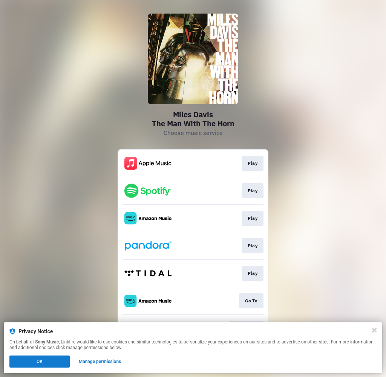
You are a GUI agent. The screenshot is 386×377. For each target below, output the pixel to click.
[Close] (374, 330)
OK (40, 361)
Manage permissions (100, 361)
